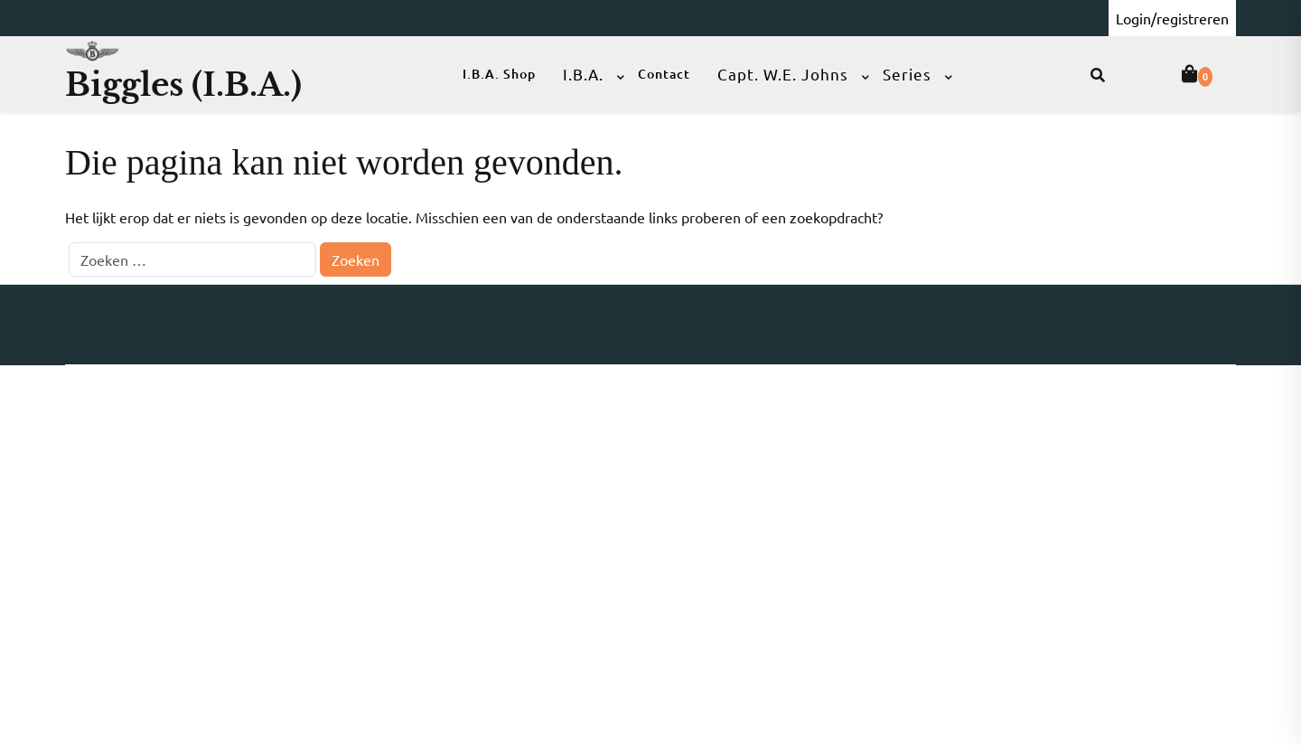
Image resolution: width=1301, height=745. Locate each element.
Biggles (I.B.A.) (183, 84)
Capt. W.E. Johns (782, 73)
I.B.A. (583, 73)
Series (907, 73)
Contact (664, 73)
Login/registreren (1172, 18)
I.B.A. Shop (499, 73)
